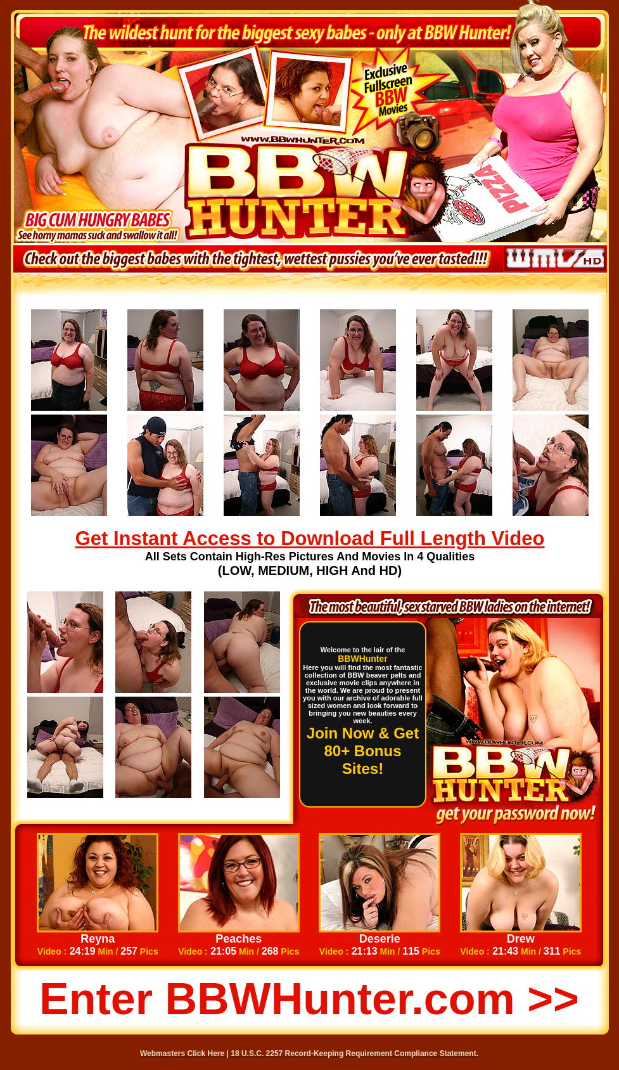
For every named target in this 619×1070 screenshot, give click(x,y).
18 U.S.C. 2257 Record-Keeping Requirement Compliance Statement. (354, 1053)
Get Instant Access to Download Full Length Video (310, 538)
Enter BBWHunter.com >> (309, 999)
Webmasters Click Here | (185, 1053)
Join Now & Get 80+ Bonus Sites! (363, 751)
